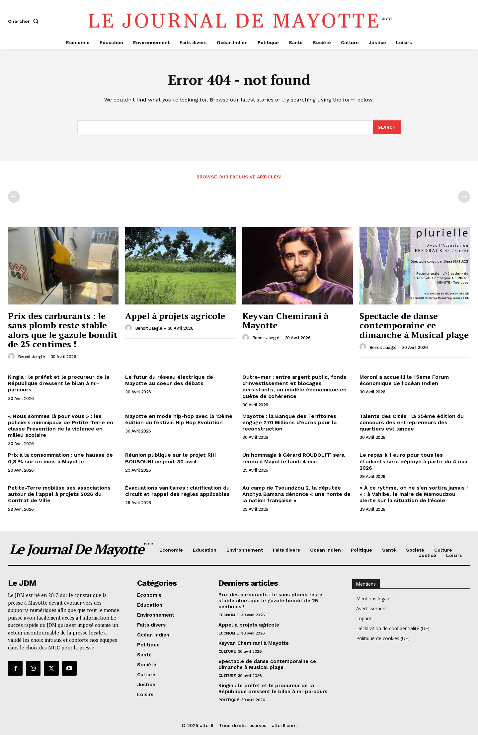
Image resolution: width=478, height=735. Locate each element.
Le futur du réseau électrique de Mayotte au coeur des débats (169, 380)
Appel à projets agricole (175, 315)
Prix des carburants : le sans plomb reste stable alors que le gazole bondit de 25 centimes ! (62, 330)
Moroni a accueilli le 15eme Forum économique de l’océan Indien (404, 380)
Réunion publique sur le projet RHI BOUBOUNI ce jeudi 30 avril (170, 458)
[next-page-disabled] (464, 197)
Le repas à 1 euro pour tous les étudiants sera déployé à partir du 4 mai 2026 (413, 461)
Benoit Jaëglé (31, 356)
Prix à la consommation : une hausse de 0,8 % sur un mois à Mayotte (60, 458)
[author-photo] (12, 356)
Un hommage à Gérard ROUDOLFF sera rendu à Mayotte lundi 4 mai (293, 458)
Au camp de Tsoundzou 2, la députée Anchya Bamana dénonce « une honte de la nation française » (296, 494)
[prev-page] (14, 197)
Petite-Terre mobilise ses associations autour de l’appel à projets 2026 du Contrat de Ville (59, 494)
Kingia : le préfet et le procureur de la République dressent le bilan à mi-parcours (58, 383)
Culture (227, 651)
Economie (228, 615)
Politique (228, 700)
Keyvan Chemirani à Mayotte (285, 320)
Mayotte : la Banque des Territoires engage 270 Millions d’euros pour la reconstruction (289, 422)
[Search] (387, 127)
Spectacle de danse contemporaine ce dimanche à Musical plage (414, 325)
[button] (24, 21)
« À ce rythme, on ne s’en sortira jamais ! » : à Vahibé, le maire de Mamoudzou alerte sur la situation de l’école (413, 494)
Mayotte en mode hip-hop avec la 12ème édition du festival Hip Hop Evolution (178, 419)
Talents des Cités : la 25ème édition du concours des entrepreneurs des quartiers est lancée (411, 422)
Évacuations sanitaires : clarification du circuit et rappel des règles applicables (177, 491)
